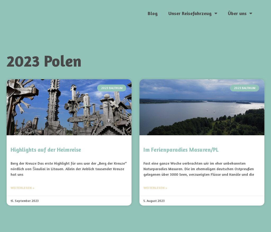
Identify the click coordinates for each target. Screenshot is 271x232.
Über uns (240, 13)
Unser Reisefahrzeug (192, 13)
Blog (153, 13)
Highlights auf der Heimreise (46, 149)
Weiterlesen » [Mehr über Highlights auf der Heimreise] (22, 188)
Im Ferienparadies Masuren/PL (180, 149)
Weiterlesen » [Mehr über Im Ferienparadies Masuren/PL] (155, 188)
